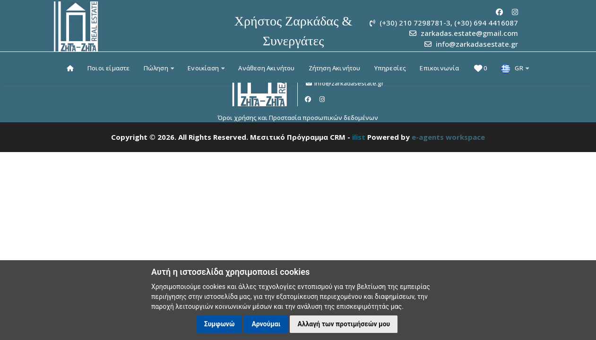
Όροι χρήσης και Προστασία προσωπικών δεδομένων (297, 117)
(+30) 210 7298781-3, (416, 22)
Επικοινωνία (439, 68)
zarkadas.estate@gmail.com (469, 33)
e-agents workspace (448, 137)
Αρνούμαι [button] (265, 324)
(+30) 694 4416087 (486, 22)
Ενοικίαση (206, 68)
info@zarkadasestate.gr (477, 44)
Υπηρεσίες (390, 68)
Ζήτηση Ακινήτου (335, 68)
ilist (358, 137)
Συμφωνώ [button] (219, 324)
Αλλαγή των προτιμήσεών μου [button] (343, 324)
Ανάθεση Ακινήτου (266, 68)
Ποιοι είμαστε (108, 68)
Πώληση (159, 68)
